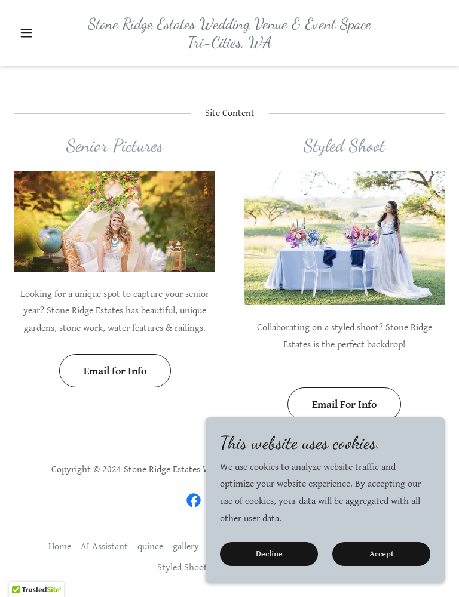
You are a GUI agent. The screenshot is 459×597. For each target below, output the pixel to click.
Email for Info (115, 371)
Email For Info (344, 404)
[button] (46, 55)
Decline (269, 554)
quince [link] (150, 546)
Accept (381, 554)
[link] (229, 66)
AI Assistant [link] (104, 546)
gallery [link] (186, 546)
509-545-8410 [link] (229, 10)
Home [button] (59, 546)
